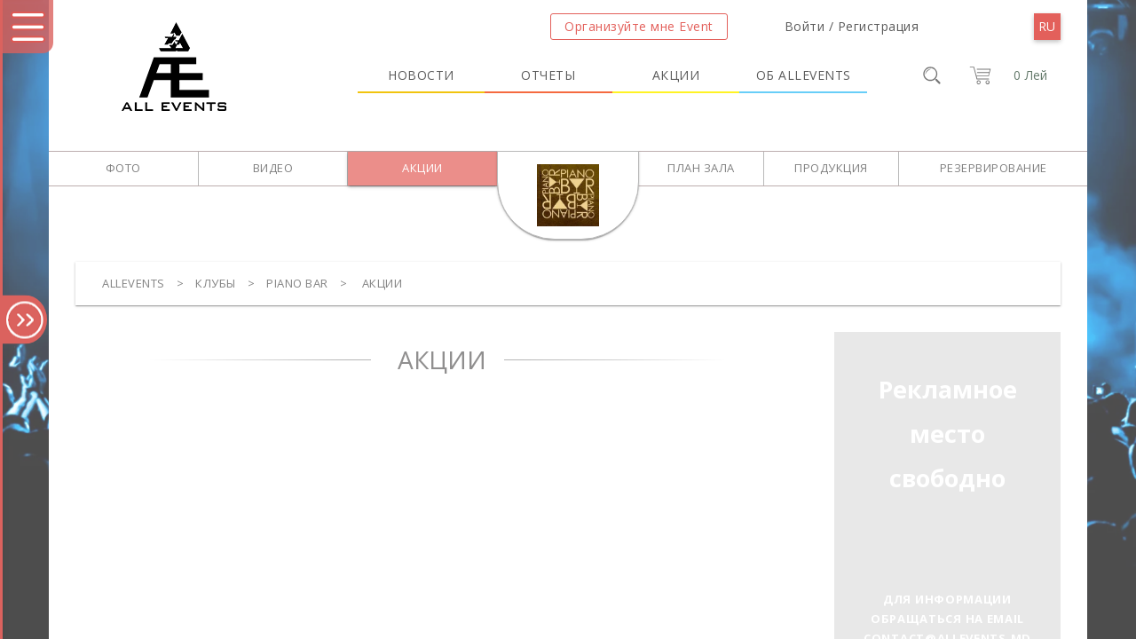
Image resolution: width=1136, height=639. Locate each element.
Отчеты (548, 75)
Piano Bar (297, 283)
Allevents (133, 283)
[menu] (1047, 26)
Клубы (215, 283)
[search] (932, 75)
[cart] (1005, 75)
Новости (421, 75)
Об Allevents (803, 75)
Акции (676, 75)
